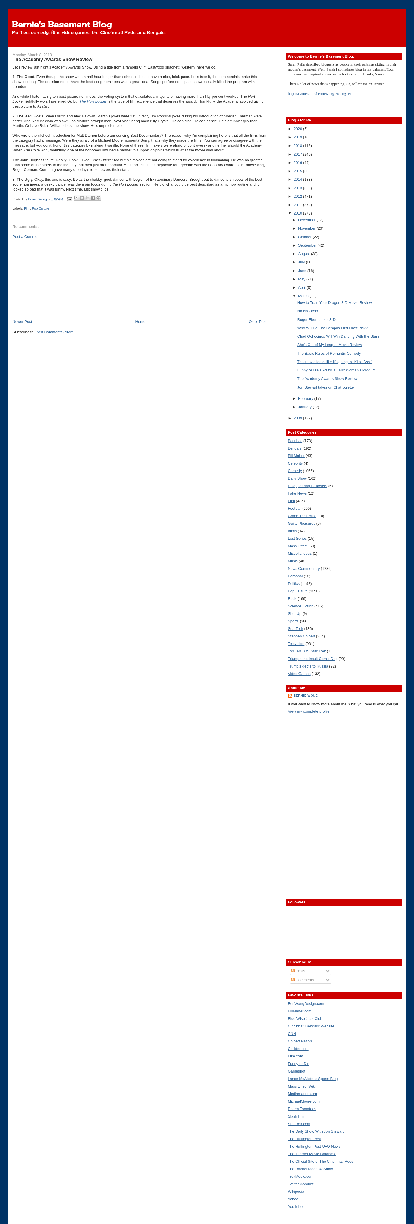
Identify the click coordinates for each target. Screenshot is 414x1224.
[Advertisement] (55, 279)
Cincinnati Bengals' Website (311, 1026)
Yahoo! (293, 1199)
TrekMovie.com (300, 1176)
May (302, 279)
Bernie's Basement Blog (62, 24)
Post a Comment (26, 236)
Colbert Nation (300, 1041)
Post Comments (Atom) (55, 332)
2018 (298, 145)
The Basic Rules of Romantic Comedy (329, 353)
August (304, 254)
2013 (298, 188)
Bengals (294, 448)
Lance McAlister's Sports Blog (313, 1079)
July (302, 262)
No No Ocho (307, 311)
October (305, 237)
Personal (295, 576)
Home (140, 321)
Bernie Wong (306, 695)
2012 (298, 196)
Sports (293, 621)
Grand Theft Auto (302, 516)
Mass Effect (297, 546)
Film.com (295, 1056)
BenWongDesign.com (306, 1003)
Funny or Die (298, 1064)
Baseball (295, 441)
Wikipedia (296, 1191)
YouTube (295, 1206)
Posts (298, 971)
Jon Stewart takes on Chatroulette (325, 387)
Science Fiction (300, 606)
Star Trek (295, 628)
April (302, 287)
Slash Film (296, 1116)
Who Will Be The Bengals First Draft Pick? (332, 328)
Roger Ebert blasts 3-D (316, 319)
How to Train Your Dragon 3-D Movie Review (334, 302)
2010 (298, 213)
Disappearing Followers (307, 486)
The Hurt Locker (94, 101)
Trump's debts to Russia (308, 666)
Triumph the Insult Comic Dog (312, 659)
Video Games (299, 674)
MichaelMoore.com (304, 1101)
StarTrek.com (299, 1124)
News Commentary (304, 568)
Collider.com (298, 1048)
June (302, 271)
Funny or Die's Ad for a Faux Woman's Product (336, 370)
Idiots (292, 531)
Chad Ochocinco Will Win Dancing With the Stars (338, 336)
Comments (302, 980)
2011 (298, 205)
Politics (294, 583)
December (307, 220)
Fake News (297, 493)
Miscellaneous (300, 553)
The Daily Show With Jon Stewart (316, 1131)
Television (296, 643)
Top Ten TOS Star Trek (307, 651)
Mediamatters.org (302, 1094)
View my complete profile (308, 711)
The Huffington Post (304, 1139)
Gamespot (296, 1071)
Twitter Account (300, 1184)
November (307, 228)
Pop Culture (41, 208)
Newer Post (22, 321)
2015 (298, 171)
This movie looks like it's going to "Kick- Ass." (334, 362)
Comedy (295, 471)
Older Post (257, 321)
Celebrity (295, 463)
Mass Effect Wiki (302, 1086)
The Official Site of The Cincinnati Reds (320, 1161)
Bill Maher (296, 456)
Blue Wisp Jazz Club (305, 1018)
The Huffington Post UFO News (314, 1146)
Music (293, 561)
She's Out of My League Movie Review (329, 345)
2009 (298, 418)
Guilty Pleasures (301, 523)
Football (294, 508)
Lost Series (297, 538)
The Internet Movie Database (312, 1154)
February (306, 398)
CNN (292, 1033)
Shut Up (294, 613)
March (304, 296)
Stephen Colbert (301, 636)
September (308, 245)
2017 (298, 154)
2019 (298, 137)
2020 (298, 129)
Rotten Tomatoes (302, 1109)
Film (27, 208)
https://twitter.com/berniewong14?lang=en (320, 93)
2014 (298, 179)
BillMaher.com (300, 1011)
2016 (298, 162)
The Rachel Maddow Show (310, 1169)
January (305, 407)
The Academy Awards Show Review (327, 378)
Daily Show (297, 478)
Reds (292, 598)
